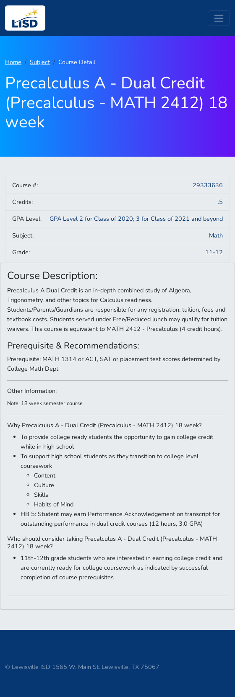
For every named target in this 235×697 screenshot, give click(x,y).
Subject (40, 62)
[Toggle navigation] (219, 18)
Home (13, 62)
